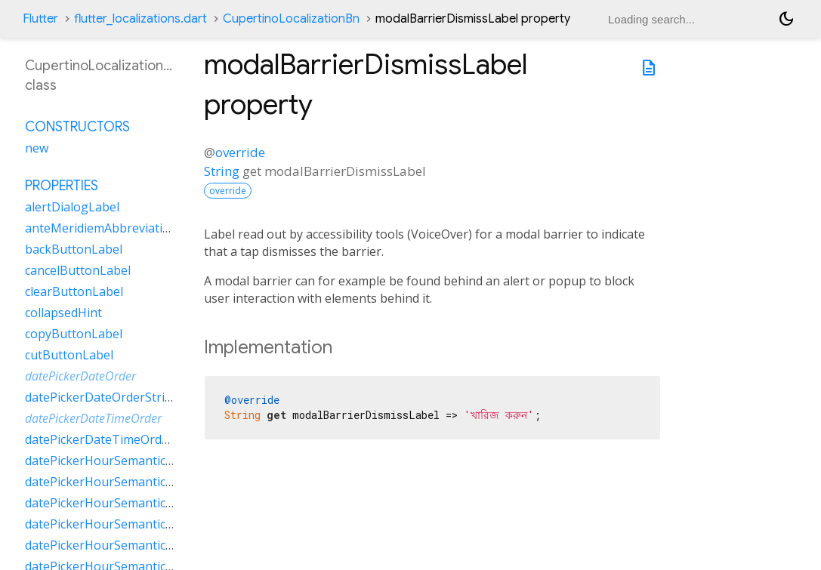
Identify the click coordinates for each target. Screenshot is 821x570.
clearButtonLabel (74, 291)
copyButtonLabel (73, 333)
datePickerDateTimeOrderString (116, 439)
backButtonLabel (73, 249)
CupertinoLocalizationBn (291, 18)
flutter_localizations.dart (140, 18)
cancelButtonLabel (78, 270)
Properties (61, 185)
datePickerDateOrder (80, 376)
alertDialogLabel (72, 207)
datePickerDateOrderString (102, 397)
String (221, 171)
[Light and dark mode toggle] (786, 19)
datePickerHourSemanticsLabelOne (125, 503)
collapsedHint (63, 312)
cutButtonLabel (69, 355)
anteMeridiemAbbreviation (101, 228)
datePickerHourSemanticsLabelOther (130, 524)
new (36, 148)
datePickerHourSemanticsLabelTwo (126, 545)
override (240, 152)
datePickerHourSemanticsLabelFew (124, 460)
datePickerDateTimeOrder (93, 418)
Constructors (77, 127)
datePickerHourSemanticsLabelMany (129, 481)
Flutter (40, 18)
